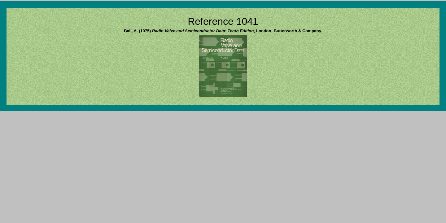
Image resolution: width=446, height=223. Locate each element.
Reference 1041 (223, 21)
